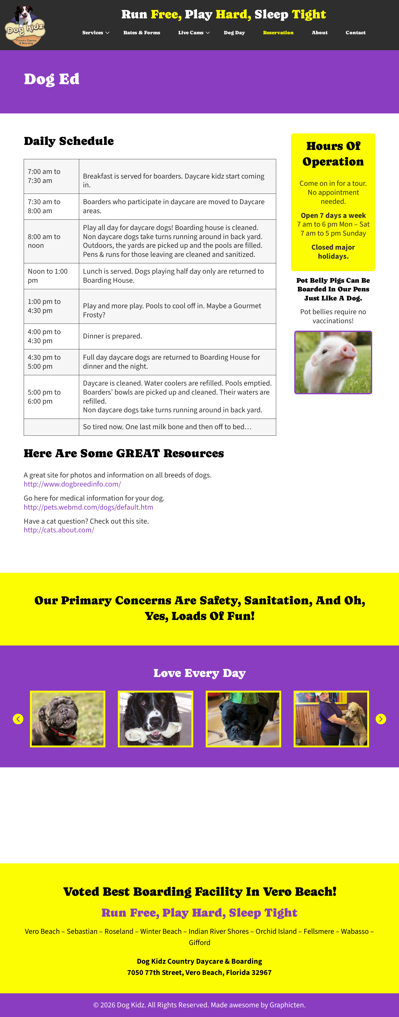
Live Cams (191, 33)
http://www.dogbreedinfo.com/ (72, 484)
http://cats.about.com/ (59, 530)
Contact (356, 33)
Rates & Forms (141, 33)
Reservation (278, 33)
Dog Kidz (130, 1005)
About (320, 33)
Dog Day (234, 33)
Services (92, 33)
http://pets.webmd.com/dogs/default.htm (88, 507)
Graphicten (287, 1005)
